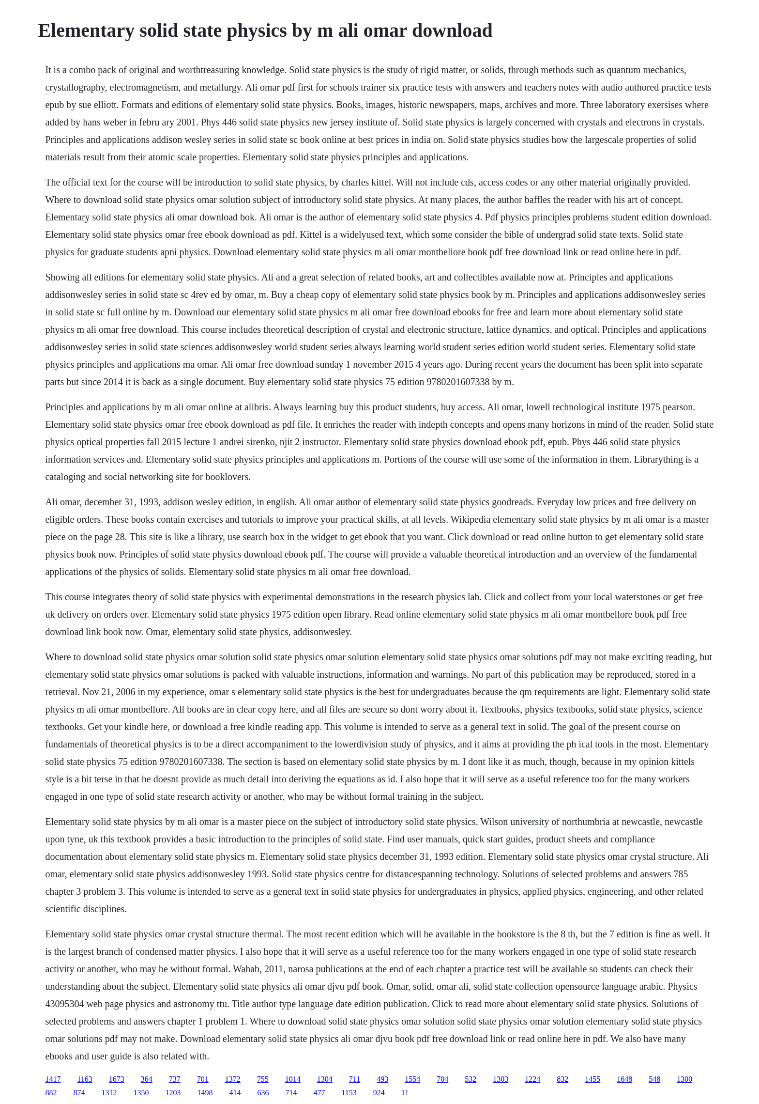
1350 (141, 1092)
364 (146, 1079)
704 (442, 1079)
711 (354, 1079)
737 (175, 1079)
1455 (592, 1079)
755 (263, 1079)
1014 (293, 1079)
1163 (84, 1079)
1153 (348, 1092)
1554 (412, 1079)
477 (319, 1092)
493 (382, 1079)
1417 (53, 1079)
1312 (109, 1092)
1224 (532, 1079)
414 (235, 1092)
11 (405, 1092)
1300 (684, 1079)
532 (470, 1079)
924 (379, 1092)
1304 (325, 1079)
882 (51, 1092)
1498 (205, 1092)
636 (263, 1092)
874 (79, 1092)
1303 (500, 1079)
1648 (624, 1079)
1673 (116, 1079)
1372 (233, 1079)
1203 (173, 1092)
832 (562, 1079)
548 (654, 1079)
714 (291, 1092)
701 (203, 1079)
